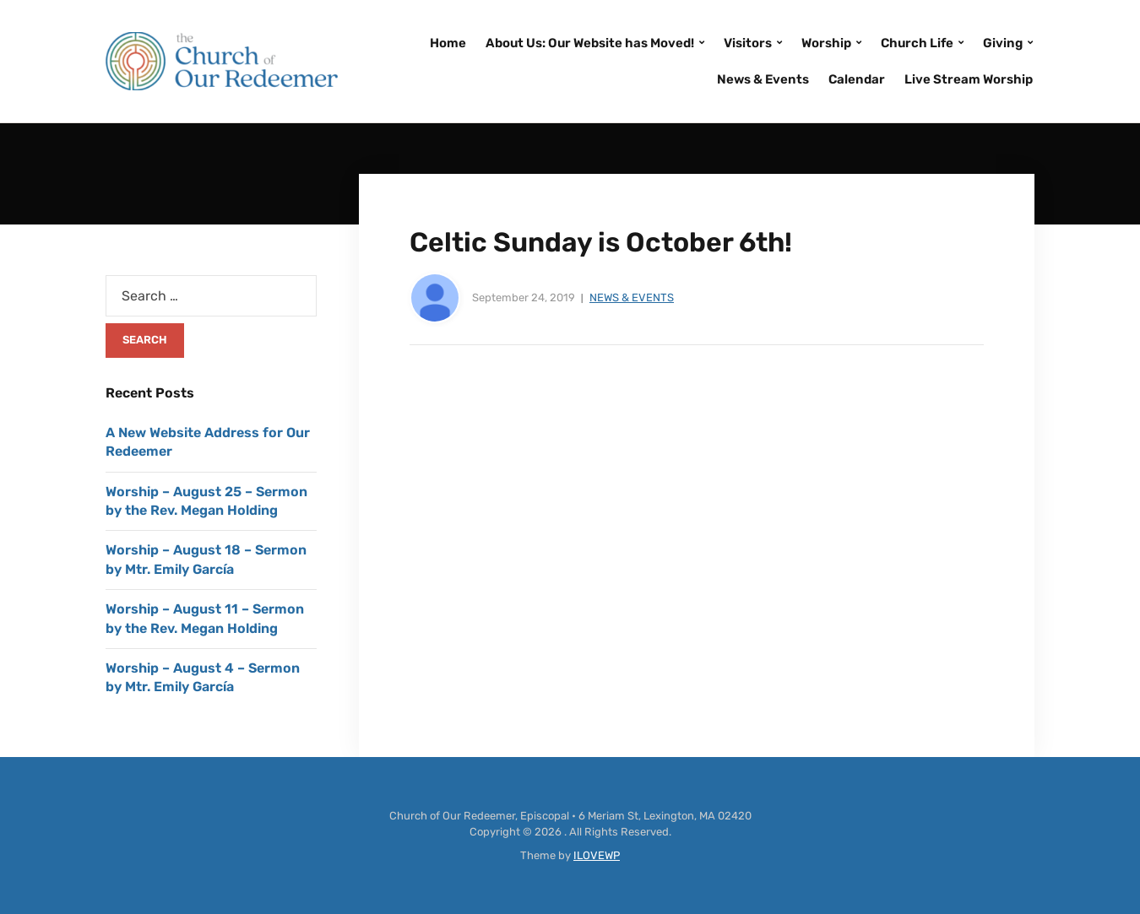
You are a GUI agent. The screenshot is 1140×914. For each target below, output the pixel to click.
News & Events (763, 79)
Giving (1003, 43)
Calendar (856, 79)
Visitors (748, 43)
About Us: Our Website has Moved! (590, 43)
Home (448, 43)
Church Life (917, 43)
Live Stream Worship (968, 79)
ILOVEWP (596, 855)
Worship (826, 43)
